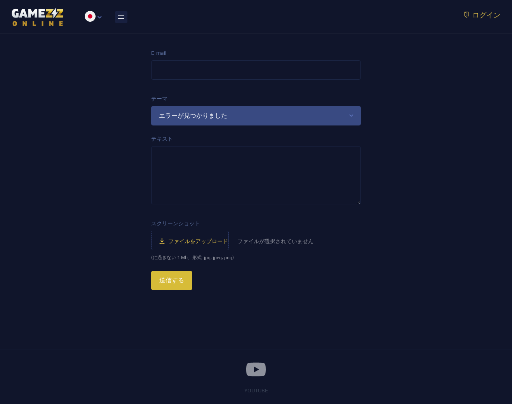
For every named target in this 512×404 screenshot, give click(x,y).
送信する (171, 280)
